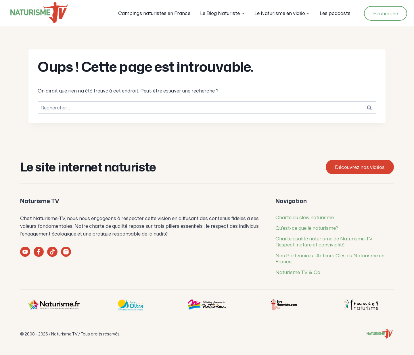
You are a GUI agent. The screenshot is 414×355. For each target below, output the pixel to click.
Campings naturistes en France (154, 12)
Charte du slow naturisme (304, 217)
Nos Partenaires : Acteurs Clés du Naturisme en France (329, 258)
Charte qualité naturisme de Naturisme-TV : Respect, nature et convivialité (325, 241)
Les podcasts (335, 12)
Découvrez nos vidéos (360, 166)
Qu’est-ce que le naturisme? (306, 227)
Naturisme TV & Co (297, 272)
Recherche (385, 13)
